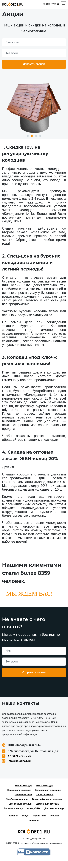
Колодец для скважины (48, 790)
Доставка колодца (54, 808)
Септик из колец (44, 794)
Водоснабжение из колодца (47, 799)
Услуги (25, 816)
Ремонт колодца (23, 785)
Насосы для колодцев (19, 790)
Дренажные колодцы (20, 804)
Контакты (34, 820)
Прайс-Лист (39, 816)
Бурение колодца (13, 808)
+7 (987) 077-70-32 (51, 4)
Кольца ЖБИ (33, 808)
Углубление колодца (17, 799)
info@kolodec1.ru (19, 760)
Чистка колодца (44, 785)
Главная (13, 816)
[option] (34, 107)
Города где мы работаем (34, 838)
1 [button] (28, 136)
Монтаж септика (23, 794)
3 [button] (36, 136)
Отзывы (54, 816)
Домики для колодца (47, 804)
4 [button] (40, 136)
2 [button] (32, 136)
